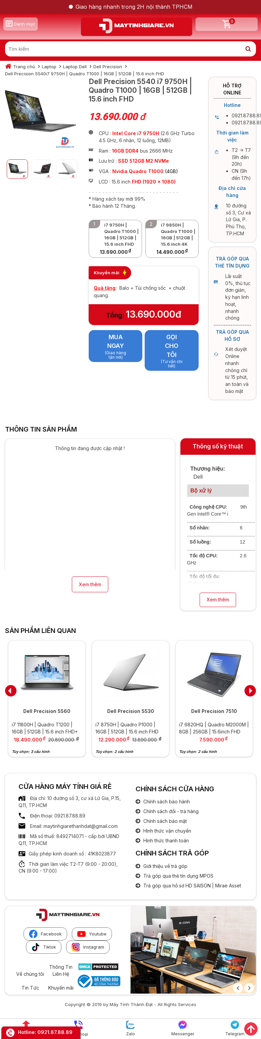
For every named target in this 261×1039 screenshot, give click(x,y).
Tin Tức (30, 988)
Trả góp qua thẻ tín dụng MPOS (177, 876)
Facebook (45, 934)
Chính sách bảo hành (166, 801)
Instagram (87, 947)
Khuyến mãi (61, 988)
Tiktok (43, 947)
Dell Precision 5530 (130, 711)
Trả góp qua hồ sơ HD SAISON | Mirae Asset (191, 885)
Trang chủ (24, 66)
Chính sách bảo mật (164, 821)
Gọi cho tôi (171, 345)
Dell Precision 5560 (46, 711)
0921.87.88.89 (54, 1032)
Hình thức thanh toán (165, 840)
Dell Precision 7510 (214, 711)
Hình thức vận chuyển (166, 831)
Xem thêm (90, 584)
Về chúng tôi (30, 974)
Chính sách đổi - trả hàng (170, 811)
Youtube (92, 934)
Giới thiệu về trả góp (164, 866)
